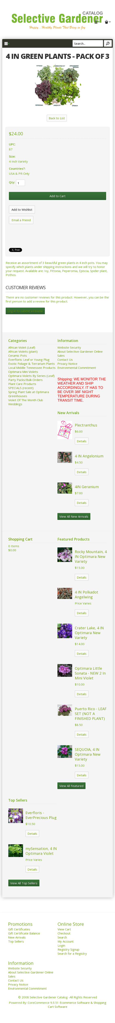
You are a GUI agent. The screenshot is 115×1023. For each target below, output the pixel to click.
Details (82, 441)
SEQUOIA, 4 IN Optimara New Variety (87, 754)
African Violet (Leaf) (21, 347)
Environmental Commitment (76, 368)
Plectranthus (86, 425)
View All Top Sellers (23, 883)
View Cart (64, 929)
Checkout (64, 933)
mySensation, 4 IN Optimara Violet (41, 851)
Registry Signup (68, 949)
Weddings (15, 404)
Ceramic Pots (17, 355)
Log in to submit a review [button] (25, 311)
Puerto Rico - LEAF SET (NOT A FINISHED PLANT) (91, 713)
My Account (66, 941)
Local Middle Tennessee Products (32, 368)
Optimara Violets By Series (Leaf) (31, 376)
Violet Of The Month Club (25, 400)
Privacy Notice (67, 364)
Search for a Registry (72, 953)
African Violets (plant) (23, 351)
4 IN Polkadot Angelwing (86, 594)
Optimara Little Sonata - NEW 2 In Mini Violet (90, 673)
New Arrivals (17, 937)
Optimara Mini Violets (23, 372)
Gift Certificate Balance (24, 933)
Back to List (57, 118)
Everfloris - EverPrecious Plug (41, 815)
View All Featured (71, 786)
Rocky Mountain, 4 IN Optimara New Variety (91, 556)
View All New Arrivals (73, 516)
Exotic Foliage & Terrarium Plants (31, 364)
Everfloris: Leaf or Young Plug (29, 360)
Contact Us (65, 360)
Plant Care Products (22, 384)
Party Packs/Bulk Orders (25, 380)
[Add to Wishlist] (22, 209)
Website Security (69, 347)
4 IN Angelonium (89, 456)
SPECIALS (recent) (21, 388)
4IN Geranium (87, 486)
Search (62, 937)
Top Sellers (16, 941)
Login (61, 945)
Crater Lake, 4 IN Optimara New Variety (89, 632)
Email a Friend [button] (21, 220)
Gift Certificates (19, 929)
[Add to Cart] (57, 196)
